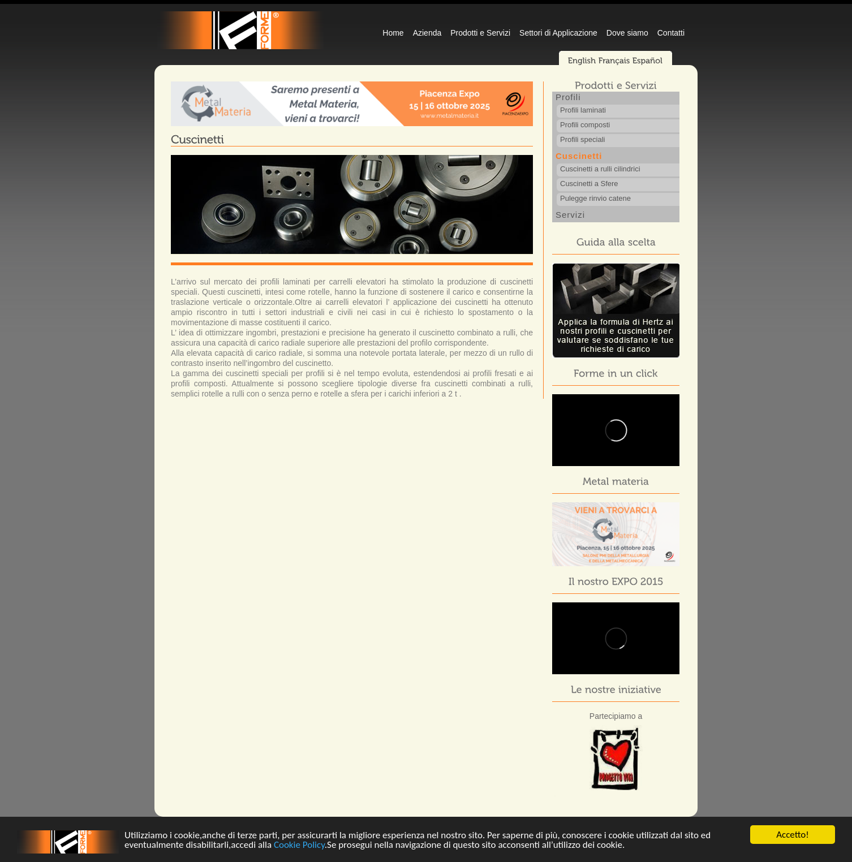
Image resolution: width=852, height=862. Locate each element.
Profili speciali (582, 139)
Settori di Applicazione (558, 32)
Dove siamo (627, 32)
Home (392, 32)
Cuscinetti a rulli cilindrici (600, 169)
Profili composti (585, 124)
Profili (568, 97)
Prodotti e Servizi (480, 32)
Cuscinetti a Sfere (589, 183)
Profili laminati (583, 110)
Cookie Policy (299, 846)
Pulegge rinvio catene (595, 198)
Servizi (570, 214)
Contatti (671, 32)
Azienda (427, 32)
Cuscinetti (579, 156)
